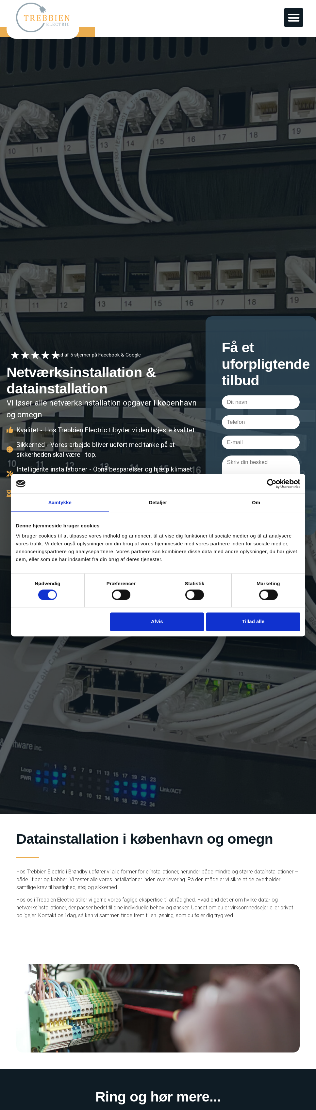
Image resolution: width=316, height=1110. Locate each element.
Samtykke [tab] (60, 502)
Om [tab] (256, 502)
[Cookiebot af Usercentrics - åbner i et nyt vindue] (271, 484)
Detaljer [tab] (158, 502)
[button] (293, 17)
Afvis (157, 621)
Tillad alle (253, 621)
